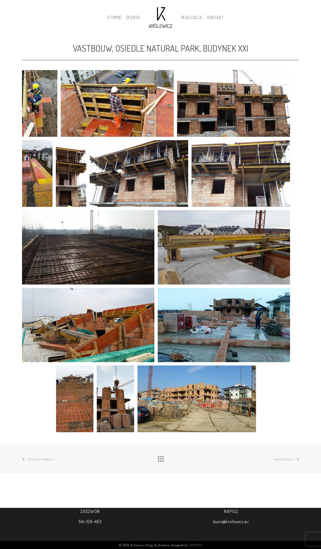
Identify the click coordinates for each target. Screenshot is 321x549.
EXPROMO (195, 545)
